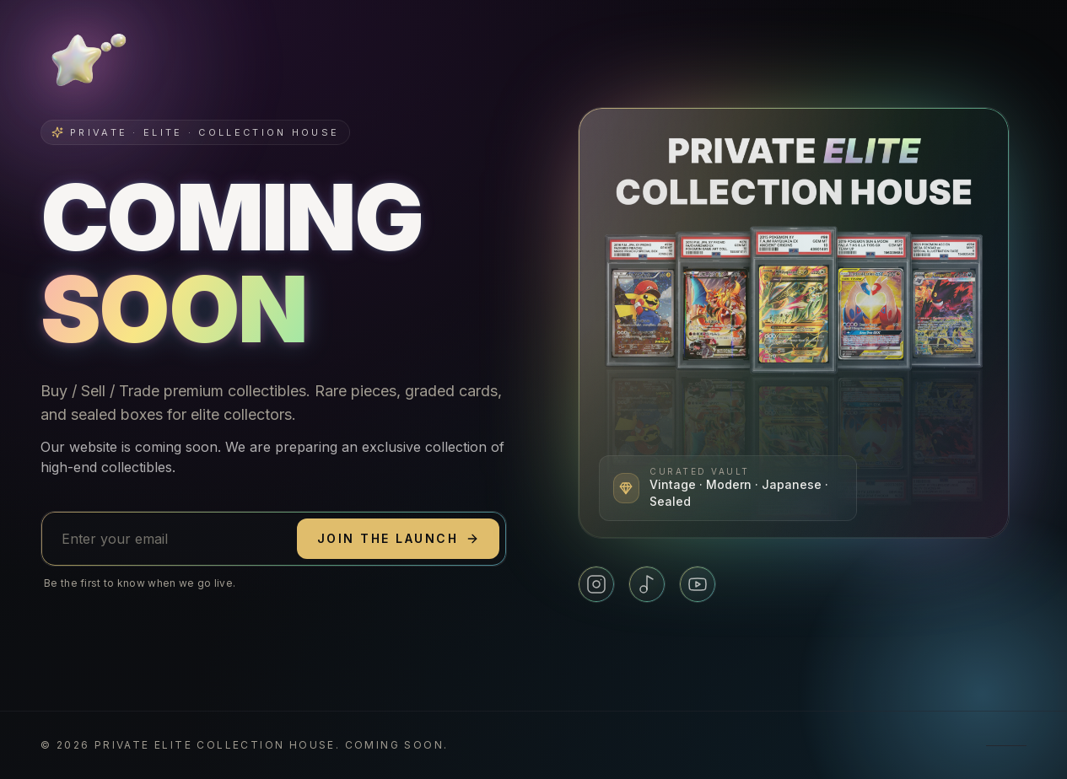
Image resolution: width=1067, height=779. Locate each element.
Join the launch (398, 538)
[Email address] (169, 538)
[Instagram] (596, 584)
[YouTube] (697, 584)
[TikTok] (647, 584)
